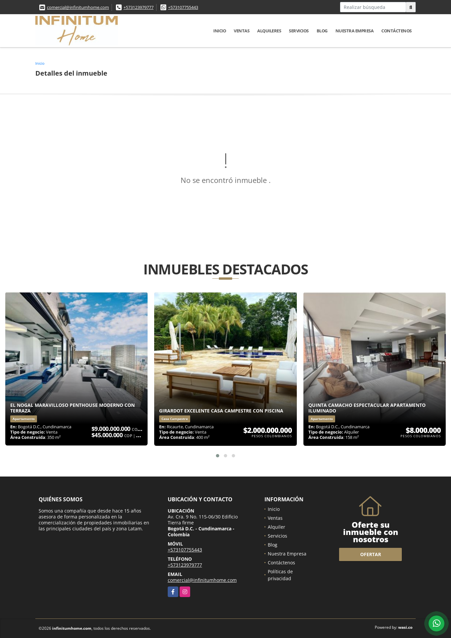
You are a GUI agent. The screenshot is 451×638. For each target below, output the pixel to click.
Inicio (219, 31)
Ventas (241, 31)
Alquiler (276, 527)
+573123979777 (138, 7)
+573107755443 (183, 7)
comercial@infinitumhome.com (78, 7)
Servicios (299, 31)
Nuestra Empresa (354, 31)
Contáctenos (396, 31)
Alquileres (269, 31)
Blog (322, 31)
